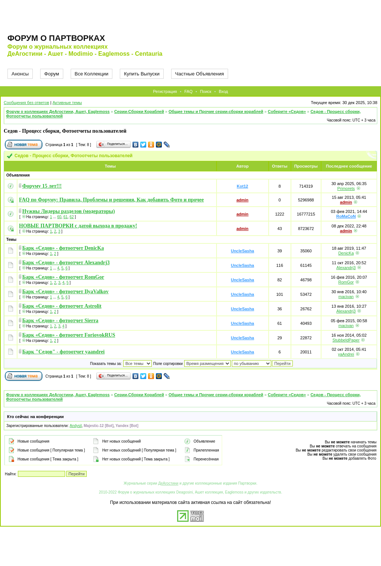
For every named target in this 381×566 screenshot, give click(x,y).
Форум (51, 74)
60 (59, 217)
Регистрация (165, 91)
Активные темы (67, 102)
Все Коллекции (92, 74)
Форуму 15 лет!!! (42, 186)
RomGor (346, 282)
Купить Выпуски (142, 74)
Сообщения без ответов (26, 102)
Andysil (75, 426)
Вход (223, 91)
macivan (345, 296)
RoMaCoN (346, 216)
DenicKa (346, 253)
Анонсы (20, 74)
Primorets (346, 188)
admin (242, 200)
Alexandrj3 (346, 267)
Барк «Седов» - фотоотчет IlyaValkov (65, 291)
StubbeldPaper (346, 340)
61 (65, 217)
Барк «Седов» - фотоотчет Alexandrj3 (66, 262)
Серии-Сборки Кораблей (139, 111)
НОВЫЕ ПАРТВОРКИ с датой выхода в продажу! (78, 226)
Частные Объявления (199, 74)
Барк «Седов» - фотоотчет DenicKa (63, 248)
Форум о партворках (56, 38)
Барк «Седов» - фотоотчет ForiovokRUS (68, 335)
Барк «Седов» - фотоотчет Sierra (60, 320)
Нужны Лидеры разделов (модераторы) (68, 211)
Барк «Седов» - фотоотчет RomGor (63, 277)
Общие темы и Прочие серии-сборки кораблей (216, 111)
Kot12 (242, 186)
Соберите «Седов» (287, 111)
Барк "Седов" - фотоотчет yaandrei (63, 352)
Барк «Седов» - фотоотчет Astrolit (62, 306)
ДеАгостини (168, 483)
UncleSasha (242, 251)
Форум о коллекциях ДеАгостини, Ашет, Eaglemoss (58, 111)
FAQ (188, 91)
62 (72, 217)
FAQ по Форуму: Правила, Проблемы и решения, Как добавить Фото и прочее (111, 200)
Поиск (205, 91)
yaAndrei (346, 354)
